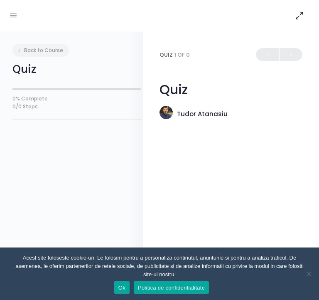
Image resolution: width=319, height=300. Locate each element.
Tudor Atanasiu (202, 114)
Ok (121, 288)
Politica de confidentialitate (171, 288)
